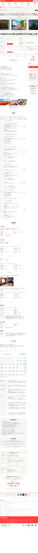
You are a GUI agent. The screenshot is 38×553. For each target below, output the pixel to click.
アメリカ (5, 513)
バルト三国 (23, 510)
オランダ (25, 509)
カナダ (7, 513)
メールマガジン (19, 497)
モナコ (11, 510)
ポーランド (26, 510)
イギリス (14, 509)
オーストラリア (6, 507)
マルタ (8, 510)
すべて (20, 350)
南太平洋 (1, 506)
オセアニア (1, 507)
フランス (11, 509)
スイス (20, 510)
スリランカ (5, 503)
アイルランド (16, 509)
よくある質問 (24, 497)
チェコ (34, 509)
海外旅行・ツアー (3, 500)
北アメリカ (1, 513)
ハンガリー (31, 509)
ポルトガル (14, 510)
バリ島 (8, 503)
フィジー (5, 506)
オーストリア (5, 510)
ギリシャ (28, 509)
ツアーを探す (14, 497)
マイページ (35, 1)
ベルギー (20, 509)
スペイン (8, 509)
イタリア (5, 509)
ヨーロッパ (1, 509)
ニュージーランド (10, 507)
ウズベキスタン (11, 503)
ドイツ (23, 509)
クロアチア (17, 510)
